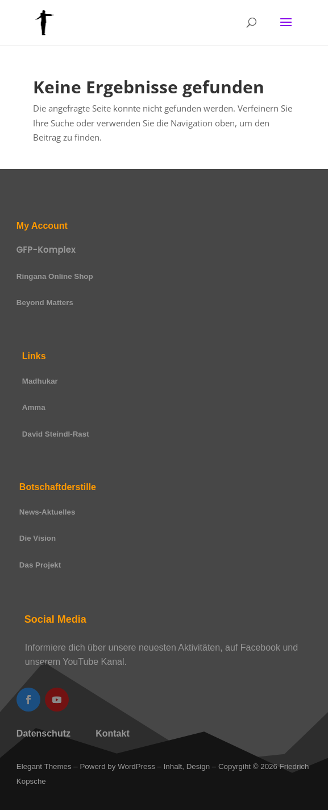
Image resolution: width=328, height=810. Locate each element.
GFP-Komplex (46, 250)
